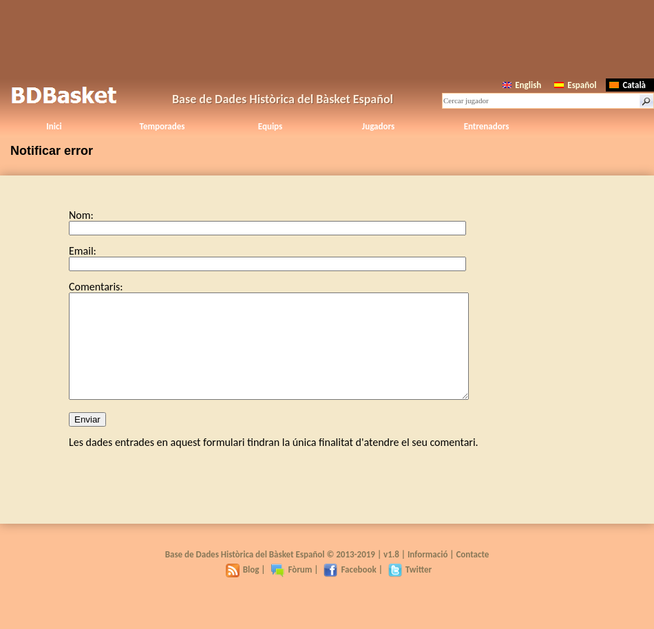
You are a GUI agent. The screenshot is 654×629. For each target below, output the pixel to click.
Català (627, 85)
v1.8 (391, 575)
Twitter (410, 590)
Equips (270, 126)
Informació (428, 575)
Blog (243, 590)
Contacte (472, 575)
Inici (53, 126)
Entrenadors (486, 126)
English (522, 85)
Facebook (350, 590)
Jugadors (378, 126)
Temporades (162, 126)
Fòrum (291, 590)
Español (575, 85)
